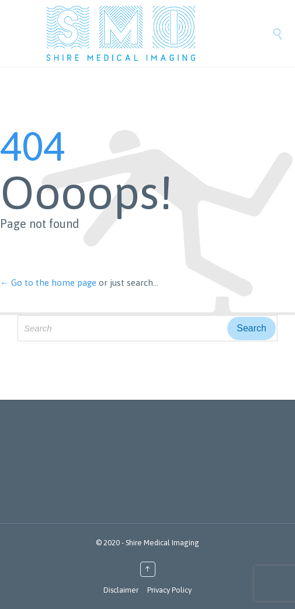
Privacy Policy (169, 590)
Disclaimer (120, 590)
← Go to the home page (48, 283)
